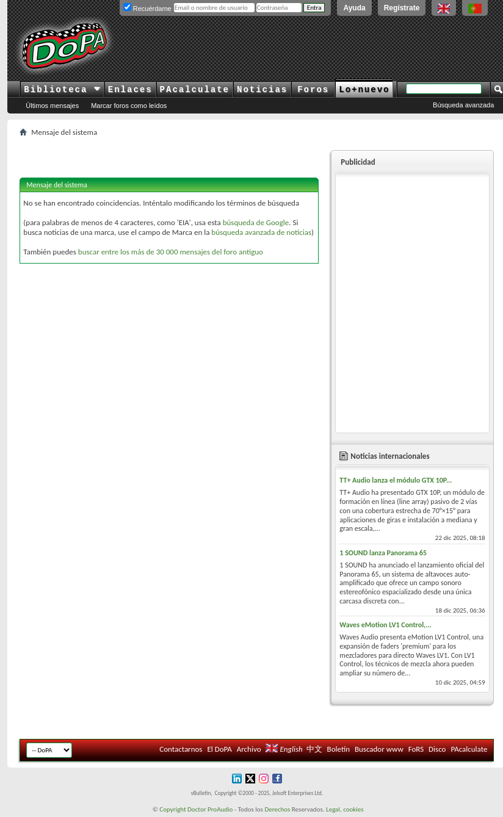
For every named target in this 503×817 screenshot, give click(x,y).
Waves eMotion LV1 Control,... (385, 625)
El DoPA (219, 749)
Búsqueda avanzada (463, 105)
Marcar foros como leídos (129, 105)
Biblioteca (62, 90)
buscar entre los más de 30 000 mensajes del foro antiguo (170, 251)
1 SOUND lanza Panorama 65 (383, 553)
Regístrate (402, 8)
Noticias (262, 90)
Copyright (172, 809)
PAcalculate (195, 90)
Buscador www (379, 749)
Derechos (277, 809)
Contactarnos (180, 749)
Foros (313, 90)
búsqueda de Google (256, 222)
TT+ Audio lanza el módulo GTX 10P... (395, 480)
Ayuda (354, 8)
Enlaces (130, 90)
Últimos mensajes (52, 105)
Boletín (338, 749)
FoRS (416, 749)
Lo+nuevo (364, 90)
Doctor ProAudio (210, 809)
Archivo (249, 749)
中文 (314, 749)
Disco (437, 749)
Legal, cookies (345, 809)
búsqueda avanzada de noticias (261, 232)
